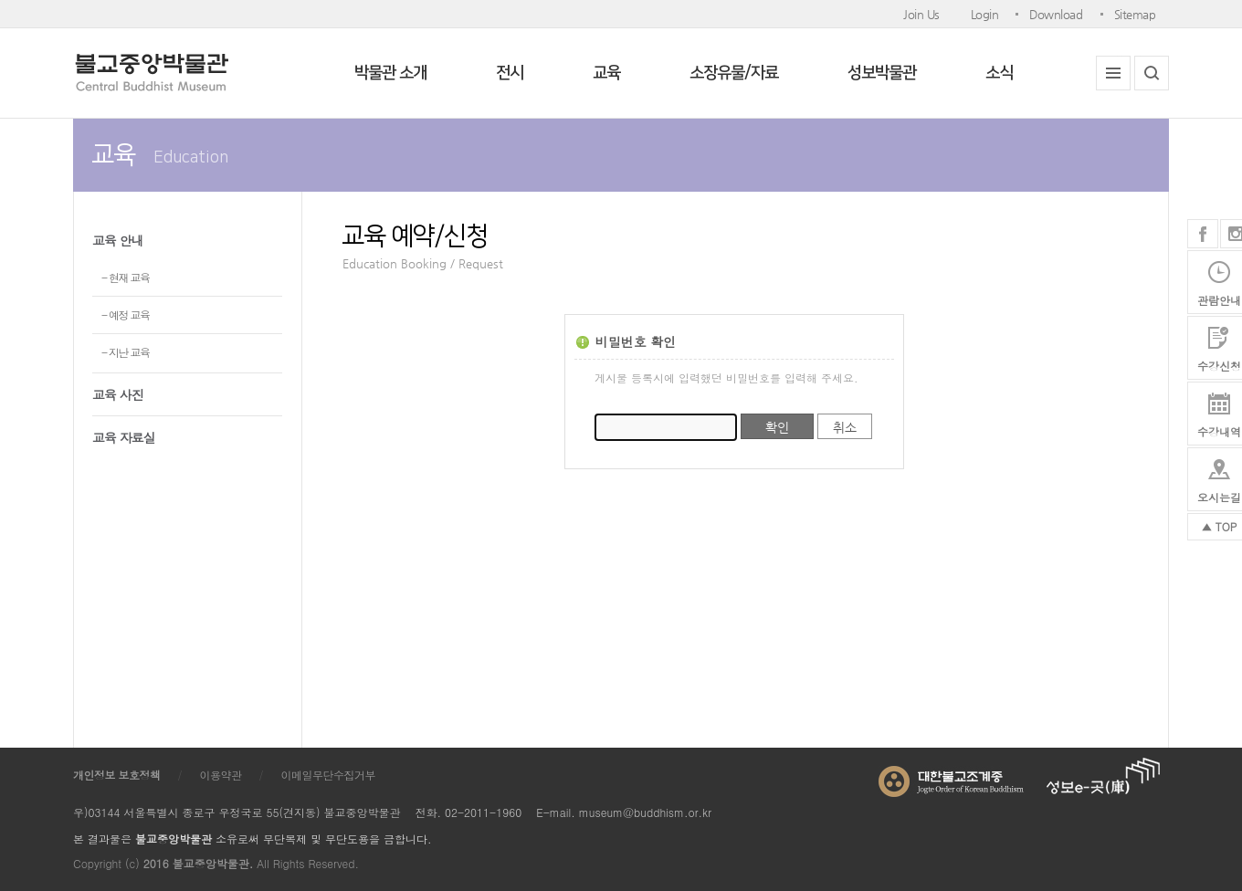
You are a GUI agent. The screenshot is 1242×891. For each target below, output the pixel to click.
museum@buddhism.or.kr (645, 812)
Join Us (921, 14)
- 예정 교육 (125, 314)
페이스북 (1202, 233)
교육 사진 (117, 394)
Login (985, 14)
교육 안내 (117, 240)
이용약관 (221, 774)
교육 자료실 (123, 437)
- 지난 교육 (125, 352)
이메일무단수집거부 (328, 774)
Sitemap (1135, 14)
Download (1055, 14)
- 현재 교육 (125, 277)
